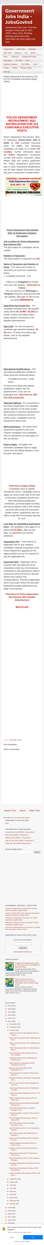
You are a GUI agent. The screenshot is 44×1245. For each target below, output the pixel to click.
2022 (10, 1018)
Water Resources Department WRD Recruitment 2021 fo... (21, 1064)
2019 (10, 1211)
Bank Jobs (21, 49)
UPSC (33, 53)
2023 (10, 1015)
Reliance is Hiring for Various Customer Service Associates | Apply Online (22, 923)
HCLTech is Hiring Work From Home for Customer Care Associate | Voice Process (22, 928)
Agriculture (8, 60)
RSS (7, 823)
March (12, 1197)
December (13, 1024)
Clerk (35, 64)
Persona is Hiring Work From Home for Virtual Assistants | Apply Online (21, 919)
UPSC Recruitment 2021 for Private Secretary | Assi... (21, 1124)
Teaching (14, 57)
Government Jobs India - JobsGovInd (19, 16)
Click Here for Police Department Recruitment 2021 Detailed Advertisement (22, 597)
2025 (10, 1009)
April (11, 1194)
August (12, 1182)
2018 (10, 1214)
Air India (19, 60)
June (11, 1188)
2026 (10, 1006)
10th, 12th (7, 53)
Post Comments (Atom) (21, 817)
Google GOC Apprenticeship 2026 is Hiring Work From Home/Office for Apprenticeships (27, 965)
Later (12, 1240)
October (13, 1030)
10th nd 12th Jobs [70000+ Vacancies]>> (19, 840)
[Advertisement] (22, 100)
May (11, 1191)
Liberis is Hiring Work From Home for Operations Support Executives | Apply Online (22, 914)
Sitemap (7, 72)
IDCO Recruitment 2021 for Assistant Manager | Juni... (22, 1109)
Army (28, 60)
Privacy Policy (26, 68)
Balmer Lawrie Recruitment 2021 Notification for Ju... (20, 1069)
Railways (32, 49)
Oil (26, 53)
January (13, 1204)
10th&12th (12, 740)
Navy (6, 57)
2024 (10, 1012)
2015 (10, 1223)
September (14, 1179)
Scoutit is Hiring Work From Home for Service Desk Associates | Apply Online (21, 909)
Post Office (25, 64)
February (13, 1201)
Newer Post (10, 810)
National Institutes (10, 64)
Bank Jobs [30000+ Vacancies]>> (17, 835)
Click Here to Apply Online (22, 486)
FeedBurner (27, 952)
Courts (6, 68)
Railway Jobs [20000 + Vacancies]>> (18, 838)
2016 (10, 1220)
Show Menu (8, 49)
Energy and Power (29, 57)
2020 (10, 1207)
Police (14, 68)
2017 (10, 1217)
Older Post (34, 810)
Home (22, 810)
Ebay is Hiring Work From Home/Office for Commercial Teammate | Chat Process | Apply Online (26, 982)
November (13, 1027)
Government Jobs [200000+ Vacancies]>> (20, 832)
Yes (33, 1240)
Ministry (18, 53)
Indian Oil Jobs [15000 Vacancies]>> (18, 843)
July (11, 1185)
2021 (10, 1021)
